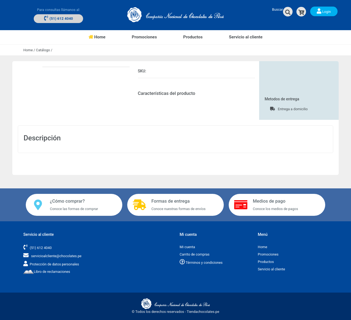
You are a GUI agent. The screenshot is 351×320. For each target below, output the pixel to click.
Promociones (144, 37)
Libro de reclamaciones (46, 272)
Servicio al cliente (246, 37)
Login (324, 11)
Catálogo (43, 50)
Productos (193, 37)
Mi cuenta (187, 247)
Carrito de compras (195, 254)
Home (104, 36)
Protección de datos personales (54, 264)
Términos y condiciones (201, 262)
